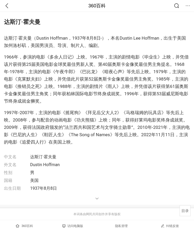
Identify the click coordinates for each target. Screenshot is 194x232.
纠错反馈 (170, 226)
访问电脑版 (72, 226)
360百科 (97, 5)
